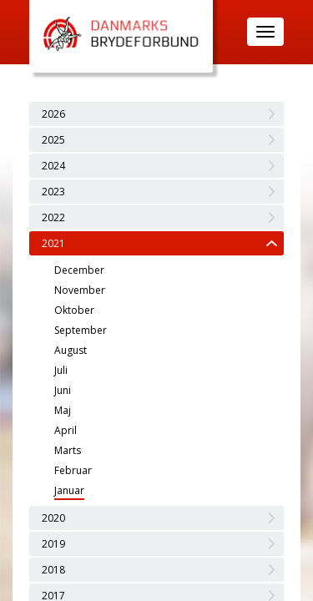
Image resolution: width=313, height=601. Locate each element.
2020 (53, 518)
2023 (53, 191)
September (80, 330)
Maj (62, 410)
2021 (53, 243)
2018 (53, 570)
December (79, 270)
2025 (53, 140)
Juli (61, 370)
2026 (53, 114)
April (65, 430)
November (79, 290)
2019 (53, 544)
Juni (62, 390)
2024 (53, 166)
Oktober (74, 310)
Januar (69, 490)
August (70, 350)
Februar (73, 470)
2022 (53, 217)
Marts (67, 450)
